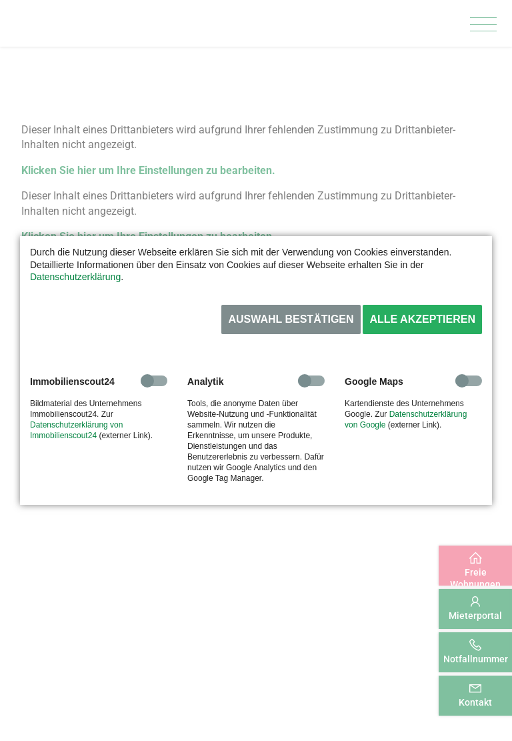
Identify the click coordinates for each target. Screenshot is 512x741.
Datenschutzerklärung (75, 276)
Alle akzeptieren (422, 319)
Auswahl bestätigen (290, 319)
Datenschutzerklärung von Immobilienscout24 (76, 430)
